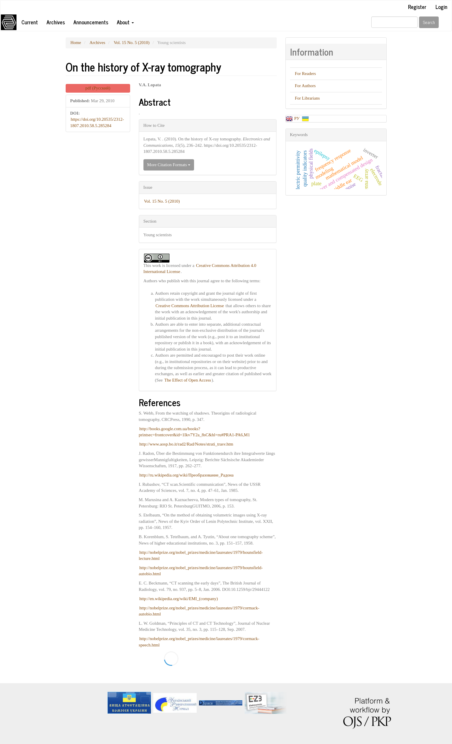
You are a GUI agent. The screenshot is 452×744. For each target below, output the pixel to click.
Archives (56, 22)
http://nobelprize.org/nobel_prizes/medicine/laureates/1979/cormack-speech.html (199, 641)
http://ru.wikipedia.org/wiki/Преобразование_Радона (186, 475)
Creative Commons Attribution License (190, 305)
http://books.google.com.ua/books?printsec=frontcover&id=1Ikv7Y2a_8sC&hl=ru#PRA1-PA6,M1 (194, 431)
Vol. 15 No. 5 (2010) (132, 42)
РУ (297, 118)
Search (429, 22)
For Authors (305, 85)
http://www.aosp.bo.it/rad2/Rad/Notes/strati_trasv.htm (186, 444)
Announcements (90, 22)
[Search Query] (394, 22)
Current (29, 22)
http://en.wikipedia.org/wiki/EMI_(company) (178, 598)
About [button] (125, 22)
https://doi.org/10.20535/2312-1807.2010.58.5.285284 (97, 122)
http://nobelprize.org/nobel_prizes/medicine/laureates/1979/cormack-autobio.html (199, 611)
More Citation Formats (168, 164)
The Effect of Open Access (187, 380)
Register (417, 6)
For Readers (305, 73)
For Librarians (307, 98)
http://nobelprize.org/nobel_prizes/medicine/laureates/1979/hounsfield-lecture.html (201, 555)
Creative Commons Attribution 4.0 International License (199, 268)
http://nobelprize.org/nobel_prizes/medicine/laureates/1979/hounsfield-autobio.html (201, 570)
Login (441, 6)
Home (76, 42)
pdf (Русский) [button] (97, 88)
